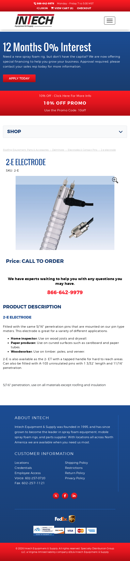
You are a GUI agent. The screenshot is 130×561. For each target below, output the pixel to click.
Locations (22, 463)
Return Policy (75, 473)
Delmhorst (58, 149)
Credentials (23, 468)
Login (42, 8)
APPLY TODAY (19, 78)
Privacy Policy (75, 478)
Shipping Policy (76, 463)
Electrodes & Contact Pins (82, 149)
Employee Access (28, 473)
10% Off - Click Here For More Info (65, 96)
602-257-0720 (35, 478)
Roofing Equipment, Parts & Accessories (26, 149)
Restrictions (74, 468)
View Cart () (62, 8)
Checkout (83, 8)
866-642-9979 (44, 3)
